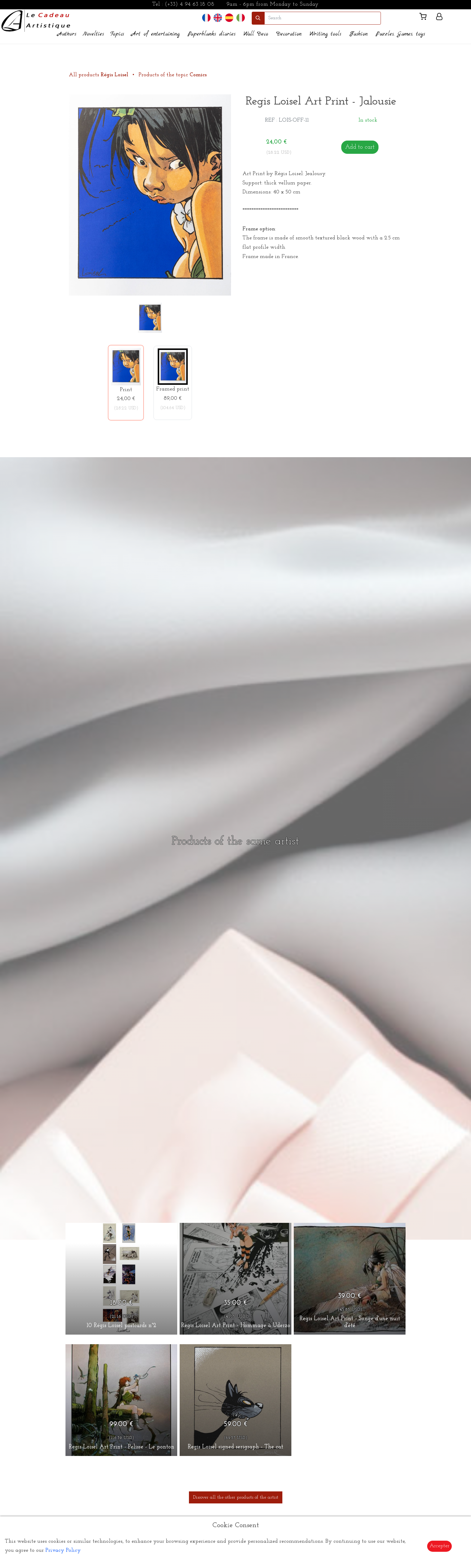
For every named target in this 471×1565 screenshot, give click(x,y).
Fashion (358, 34)
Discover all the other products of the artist (235, 1497)
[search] (322, 18)
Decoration (289, 34)
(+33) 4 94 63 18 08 (189, 4)
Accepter (439, 1546)
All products (99, 75)
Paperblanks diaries (211, 34)
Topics (117, 34)
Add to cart (360, 147)
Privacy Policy (63, 1550)
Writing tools (325, 34)
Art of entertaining (155, 34)
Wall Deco (256, 34)
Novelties (93, 34)
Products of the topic (172, 75)
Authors (66, 34)
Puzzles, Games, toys (400, 34)
